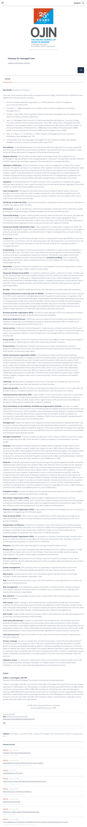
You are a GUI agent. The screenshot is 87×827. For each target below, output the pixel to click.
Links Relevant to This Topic (13, 773)
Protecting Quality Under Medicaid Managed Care (21, 812)
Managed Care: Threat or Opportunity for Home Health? (23, 763)
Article (7, 79)
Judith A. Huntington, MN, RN (19, 63)
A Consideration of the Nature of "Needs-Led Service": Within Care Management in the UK (35, 822)
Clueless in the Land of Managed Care (16, 753)
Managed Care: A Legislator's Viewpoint (17, 791)
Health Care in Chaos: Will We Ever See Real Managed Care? (24, 781)
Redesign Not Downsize (11, 802)
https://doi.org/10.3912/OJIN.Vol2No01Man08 (18, 719)
